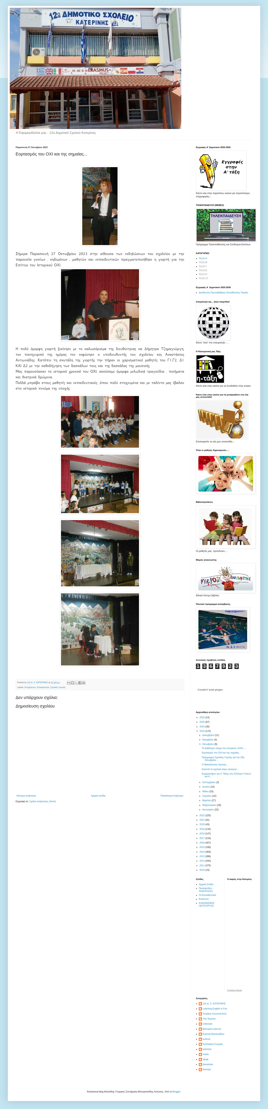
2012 (202, 860)
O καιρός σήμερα (234, 990)
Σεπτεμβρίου (209, 782)
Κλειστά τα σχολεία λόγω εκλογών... (220, 769)
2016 (202, 842)
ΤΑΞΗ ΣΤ (203, 278)
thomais (207, 1069)
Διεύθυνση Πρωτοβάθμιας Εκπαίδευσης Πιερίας (223, 292)
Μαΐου (205, 791)
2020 (202, 824)
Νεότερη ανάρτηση (26, 795)
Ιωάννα (206, 1039)
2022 (202, 815)
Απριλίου (207, 796)
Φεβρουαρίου (209, 805)
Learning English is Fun (215, 1008)
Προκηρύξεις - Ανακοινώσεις (206, 889)
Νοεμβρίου (208, 739)
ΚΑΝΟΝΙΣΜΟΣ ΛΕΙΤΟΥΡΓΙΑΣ (206, 904)
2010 (202, 870)
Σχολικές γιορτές (57, 687)
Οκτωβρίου (208, 744)
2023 (202, 731)
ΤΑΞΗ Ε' (203, 274)
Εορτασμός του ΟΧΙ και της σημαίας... (221, 752)
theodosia (208, 1064)
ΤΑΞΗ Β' (203, 262)
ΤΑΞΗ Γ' (203, 266)
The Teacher (209, 1018)
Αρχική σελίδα (98, 795)
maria (206, 1054)
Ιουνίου (206, 786)
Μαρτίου (207, 800)
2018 (202, 833)
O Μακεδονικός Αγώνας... (215, 764)
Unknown (207, 1024)
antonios (207, 1049)
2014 (202, 851)
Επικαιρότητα (43, 687)
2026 (202, 717)
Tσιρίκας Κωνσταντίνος (215, 1013)
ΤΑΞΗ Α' (203, 258)
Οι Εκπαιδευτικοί (207, 895)
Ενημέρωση (30, 687)
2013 (202, 856)
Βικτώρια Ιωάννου (212, 1029)
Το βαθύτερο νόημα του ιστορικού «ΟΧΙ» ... (224, 748)
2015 (202, 847)
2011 (202, 865)
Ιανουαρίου (208, 809)
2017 (202, 838)
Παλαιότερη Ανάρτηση (171, 795)
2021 (202, 820)
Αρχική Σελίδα (206, 884)
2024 (202, 726)
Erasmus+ (204, 899)
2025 (202, 722)
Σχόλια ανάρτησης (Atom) (42, 801)
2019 (202, 829)
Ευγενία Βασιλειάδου (213, 1034)
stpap (205, 1059)
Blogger (176, 1091)
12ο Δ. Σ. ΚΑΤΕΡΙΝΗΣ (214, 1003)
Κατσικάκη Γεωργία (213, 1044)
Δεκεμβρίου (208, 735)
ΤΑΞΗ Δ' (203, 270)
